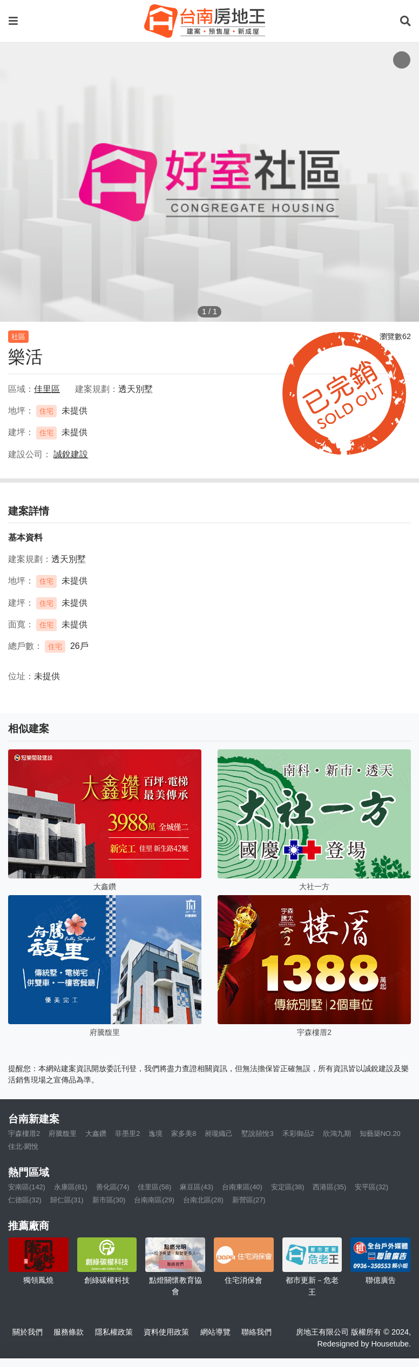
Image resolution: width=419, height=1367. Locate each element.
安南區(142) (26, 1187)
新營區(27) (249, 1200)
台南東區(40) (242, 1187)
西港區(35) (329, 1187)
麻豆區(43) (196, 1187)
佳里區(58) (154, 1187)
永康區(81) (70, 1187)
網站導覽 (215, 1332)
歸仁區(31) (67, 1200)
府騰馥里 (63, 1133)
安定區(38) (288, 1187)
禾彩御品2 (298, 1133)
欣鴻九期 (337, 1133)
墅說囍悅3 (257, 1133)
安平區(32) (371, 1187)
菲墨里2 (127, 1133)
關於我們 (27, 1332)
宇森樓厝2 (24, 1133)
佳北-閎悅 (23, 1146)
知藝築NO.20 (380, 1133)
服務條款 (68, 1332)
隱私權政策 (114, 1332)
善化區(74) (113, 1187)
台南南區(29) (154, 1200)
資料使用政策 (166, 1332)
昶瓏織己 (219, 1133)
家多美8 (183, 1133)
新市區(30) (109, 1200)
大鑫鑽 (95, 1133)
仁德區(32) (25, 1200)
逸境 (155, 1133)
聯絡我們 (256, 1332)
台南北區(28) (203, 1200)
